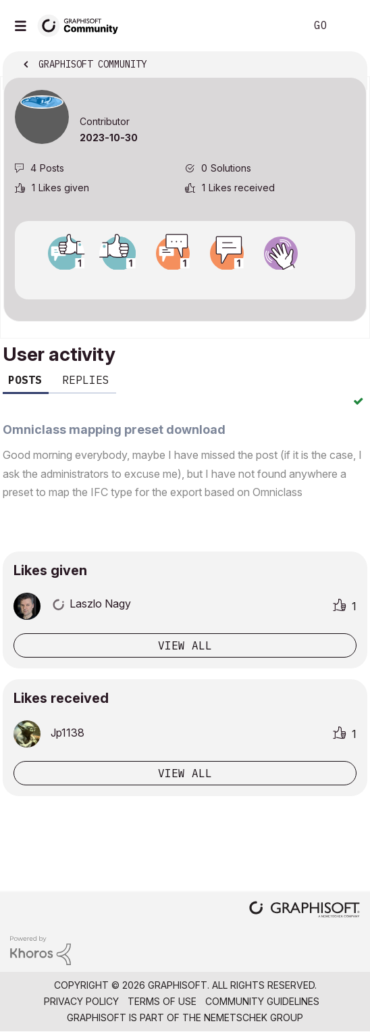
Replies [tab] (85, 380)
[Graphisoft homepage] (304, 910)
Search (275, 25)
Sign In (348, 26)
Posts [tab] (25, 380)
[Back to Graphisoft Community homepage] (82, 24)
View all (185, 645)
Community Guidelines (262, 1001)
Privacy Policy (81, 1001)
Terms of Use (162, 1001)
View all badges (185, 282)
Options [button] (347, 65)
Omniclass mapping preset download (114, 429)
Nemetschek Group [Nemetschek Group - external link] (253, 1017)
